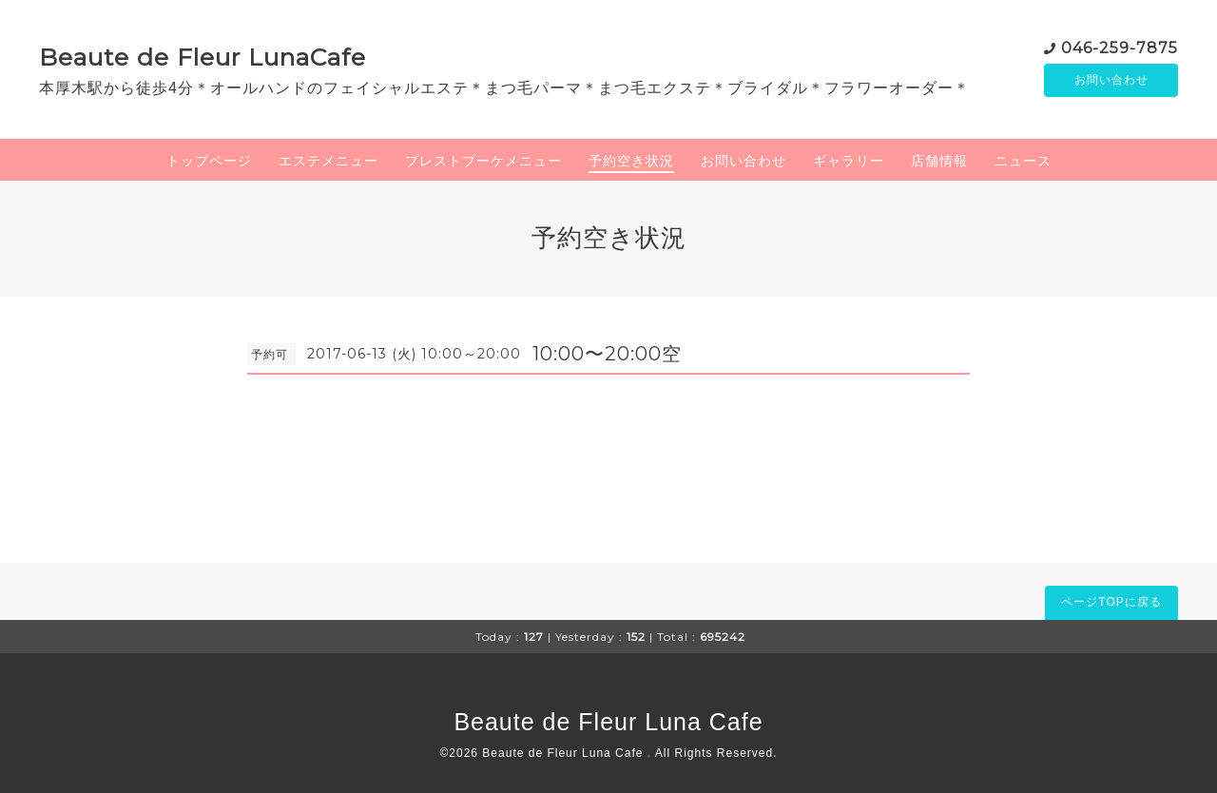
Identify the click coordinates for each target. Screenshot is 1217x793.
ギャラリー (848, 160)
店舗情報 (939, 160)
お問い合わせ (1111, 80)
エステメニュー (328, 160)
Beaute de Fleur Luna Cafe (608, 721)
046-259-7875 (1119, 47)
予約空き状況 (631, 160)
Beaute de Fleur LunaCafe (202, 57)
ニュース (1023, 160)
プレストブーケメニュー (483, 160)
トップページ (209, 160)
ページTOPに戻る (1111, 602)
